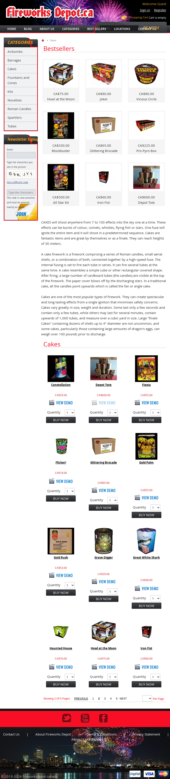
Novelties (15, 100)
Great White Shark (146, 558)
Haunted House (61, 648)
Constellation (61, 385)
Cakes (12, 69)
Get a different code (17, 182)
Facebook (103, 718)
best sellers (96, 29)
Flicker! (61, 463)
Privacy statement (146, 734)
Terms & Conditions (102, 734)
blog (28, 29)
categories (70, 29)
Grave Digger (104, 558)
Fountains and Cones (18, 80)
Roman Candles (19, 109)
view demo (61, 402)
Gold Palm (146, 463)
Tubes (12, 126)
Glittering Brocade (103, 463)
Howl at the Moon (103, 648)
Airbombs (15, 51)
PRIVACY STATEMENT (87, 739)
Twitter (66, 718)
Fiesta (146, 385)
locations (122, 29)
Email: (10, 149)
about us (47, 29)
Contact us (11, 734)
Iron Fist (146, 648)
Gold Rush (61, 558)
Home (11, 29)
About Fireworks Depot (53, 734)
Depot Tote (104, 385)
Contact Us (147, 29)
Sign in (145, 10)
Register (160, 10)
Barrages (14, 60)
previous (81, 698)
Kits (10, 91)
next (123, 698)
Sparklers (15, 117)
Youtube (85, 718)
